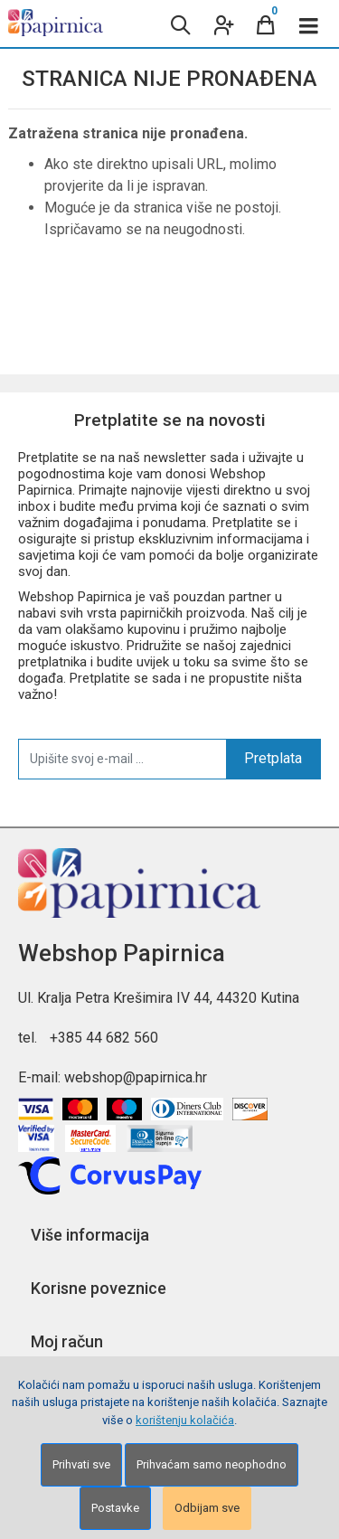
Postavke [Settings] (115, 1508)
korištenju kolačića (185, 1420)
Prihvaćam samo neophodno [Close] (212, 1464)
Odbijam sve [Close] (207, 1508)
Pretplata (273, 758)
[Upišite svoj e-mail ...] (122, 758)
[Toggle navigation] (309, 23)
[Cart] (265, 23)
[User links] (222, 23)
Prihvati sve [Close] (81, 1464)
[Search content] (179, 23)
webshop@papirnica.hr (135, 1077)
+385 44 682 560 (104, 1037)
